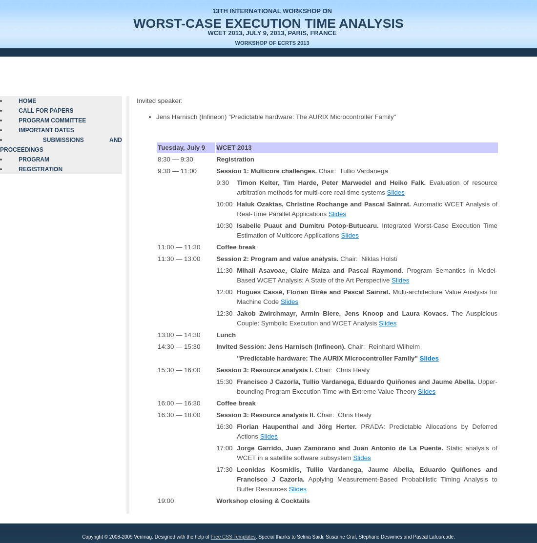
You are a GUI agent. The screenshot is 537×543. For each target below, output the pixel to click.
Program (34, 159)
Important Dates (46, 130)
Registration (40, 169)
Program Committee (52, 120)
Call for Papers (46, 110)
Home (27, 101)
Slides (396, 192)
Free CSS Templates (233, 537)
